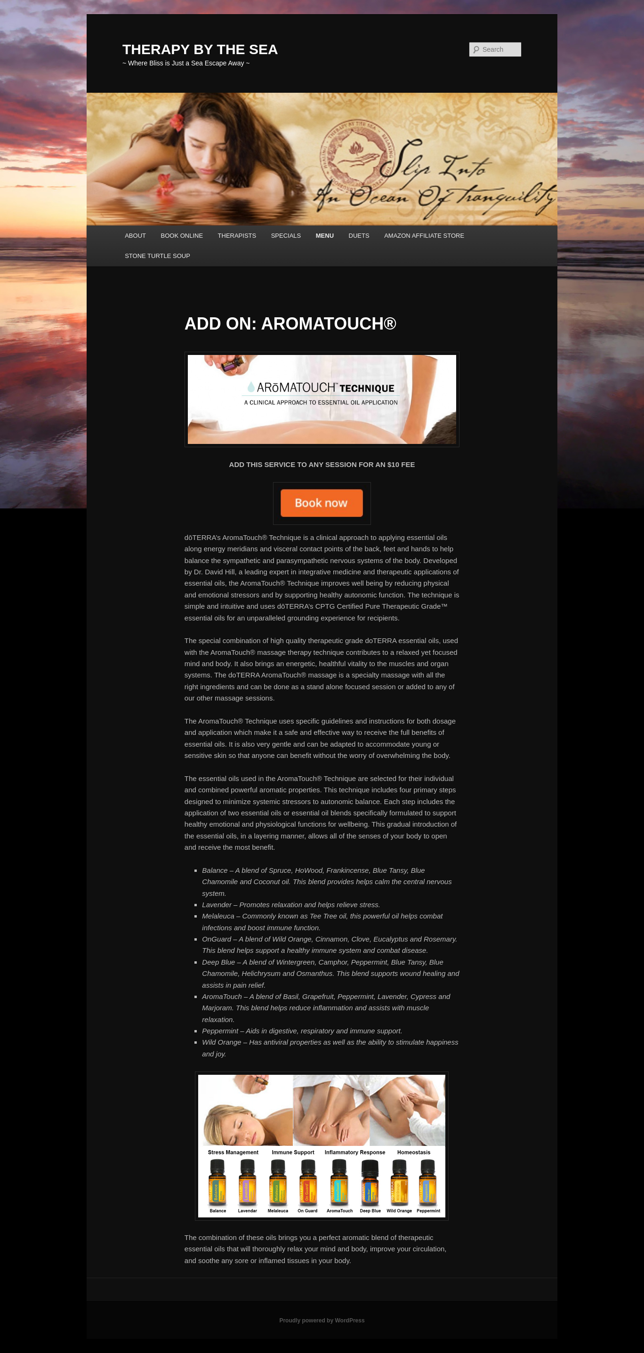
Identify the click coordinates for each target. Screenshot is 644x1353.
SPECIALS (286, 235)
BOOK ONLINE (182, 235)
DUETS (359, 235)
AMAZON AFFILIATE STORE (424, 235)
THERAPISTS (237, 235)
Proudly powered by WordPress (321, 1320)
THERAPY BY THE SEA (200, 49)
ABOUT (135, 235)
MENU (325, 235)
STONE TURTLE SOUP (157, 255)
